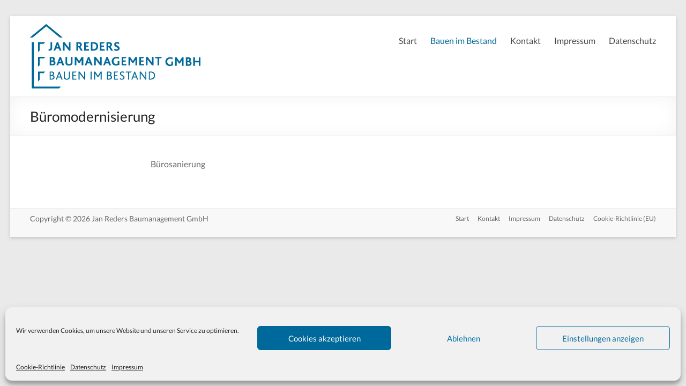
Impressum (127, 367)
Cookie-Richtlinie (40, 367)
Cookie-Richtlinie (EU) (624, 218)
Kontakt (525, 40)
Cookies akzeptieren (324, 338)
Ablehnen (463, 338)
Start (408, 40)
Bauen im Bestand (463, 40)
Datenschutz (88, 367)
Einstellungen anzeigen (603, 338)
